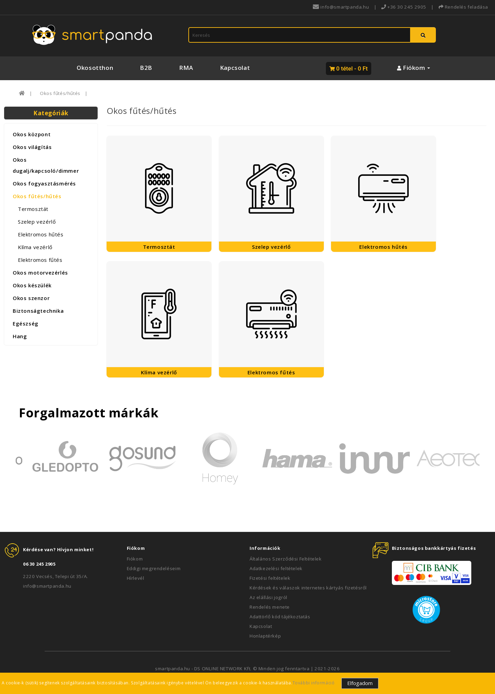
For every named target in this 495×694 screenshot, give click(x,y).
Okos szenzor (31, 298)
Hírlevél (135, 578)
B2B (146, 68)
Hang (20, 336)
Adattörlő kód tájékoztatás (280, 616)
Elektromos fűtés (40, 259)
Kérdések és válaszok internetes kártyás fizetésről (308, 588)
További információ (314, 683)
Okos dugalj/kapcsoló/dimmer (46, 165)
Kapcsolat (235, 68)
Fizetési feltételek (270, 578)
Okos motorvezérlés (40, 272)
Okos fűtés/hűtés (60, 93)
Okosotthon (95, 68)
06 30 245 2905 (39, 564)
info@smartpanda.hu (47, 586)
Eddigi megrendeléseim (154, 568)
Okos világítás (32, 146)
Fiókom (135, 559)
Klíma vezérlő (35, 247)
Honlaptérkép (265, 636)
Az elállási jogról (268, 597)
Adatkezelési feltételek (276, 568)
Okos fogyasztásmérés (44, 183)
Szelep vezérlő (37, 221)
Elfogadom (360, 683)
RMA (186, 68)
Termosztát (33, 208)
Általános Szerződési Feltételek (286, 559)
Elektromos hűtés (41, 234)
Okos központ (32, 134)
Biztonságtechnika (38, 310)
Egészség (25, 323)
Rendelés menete (270, 607)
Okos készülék (32, 285)
